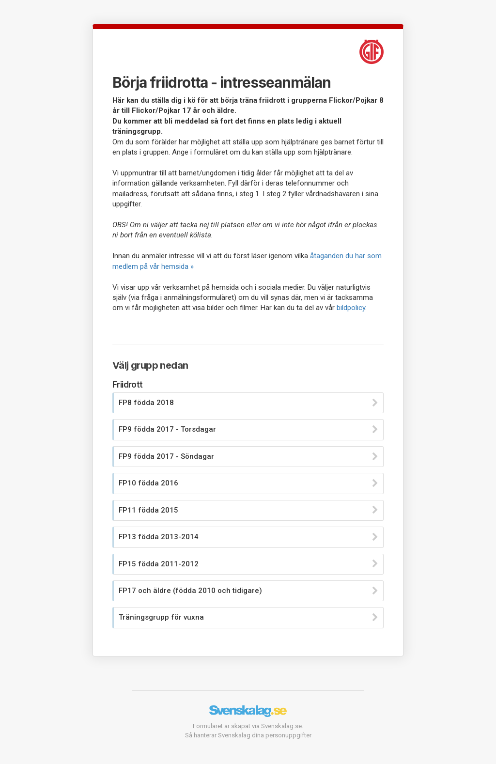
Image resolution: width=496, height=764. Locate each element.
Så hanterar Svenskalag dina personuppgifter (248, 735)
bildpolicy (351, 307)
